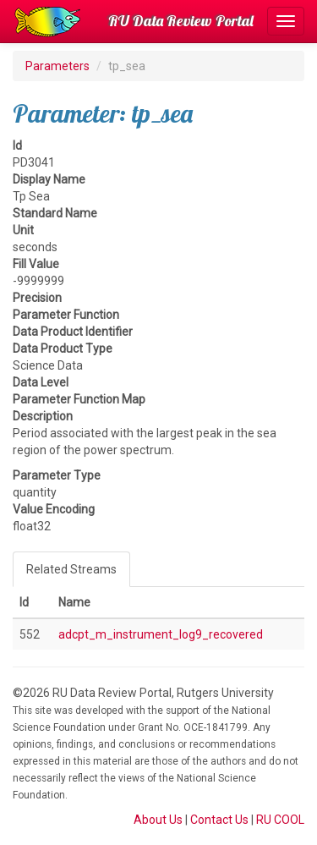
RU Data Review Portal (181, 20)
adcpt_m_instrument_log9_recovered (160, 634)
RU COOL (280, 819)
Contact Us (219, 819)
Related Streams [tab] (71, 569)
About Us (158, 819)
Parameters (57, 66)
